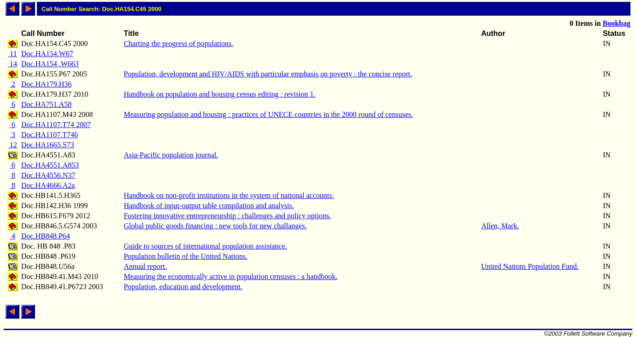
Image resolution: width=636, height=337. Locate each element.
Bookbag (616, 23)
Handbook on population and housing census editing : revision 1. (219, 94)
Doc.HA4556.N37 (48, 175)
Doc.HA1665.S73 (47, 145)
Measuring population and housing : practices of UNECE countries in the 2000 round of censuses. (268, 114)
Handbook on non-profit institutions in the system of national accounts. (229, 195)
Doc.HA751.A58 (46, 104)
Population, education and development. (183, 287)
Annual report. (145, 266)
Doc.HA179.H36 (46, 84)
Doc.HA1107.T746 (49, 135)
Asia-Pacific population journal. (171, 155)
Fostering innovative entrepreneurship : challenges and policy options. (227, 216)
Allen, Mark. (500, 226)
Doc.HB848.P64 (45, 236)
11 (12, 54)
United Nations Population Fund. (530, 266)
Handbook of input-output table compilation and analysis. (209, 205)
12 (12, 145)
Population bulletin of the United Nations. (185, 256)
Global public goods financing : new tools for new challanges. (215, 226)
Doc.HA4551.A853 (50, 165)
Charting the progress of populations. (178, 43)
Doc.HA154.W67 (47, 54)
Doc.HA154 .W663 (50, 64)
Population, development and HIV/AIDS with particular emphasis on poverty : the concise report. (268, 74)
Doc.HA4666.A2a (48, 185)
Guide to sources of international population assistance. (205, 246)
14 (12, 64)
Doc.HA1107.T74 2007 (56, 124)
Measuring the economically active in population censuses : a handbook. (230, 276)
